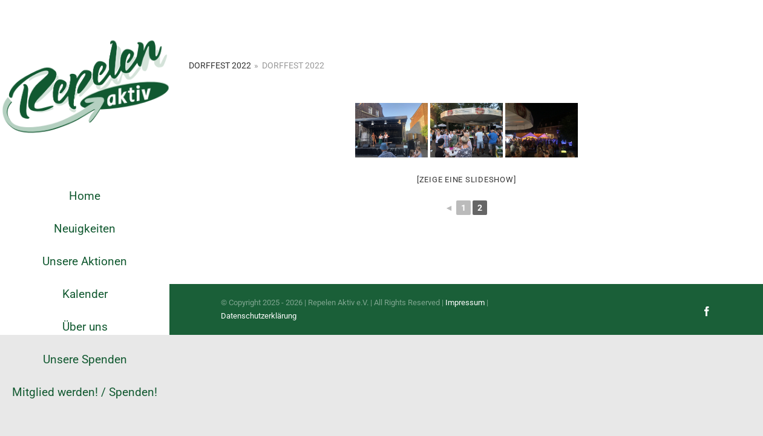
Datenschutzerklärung (258, 315)
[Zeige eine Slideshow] (466, 179)
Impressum (465, 302)
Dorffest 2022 (220, 65)
